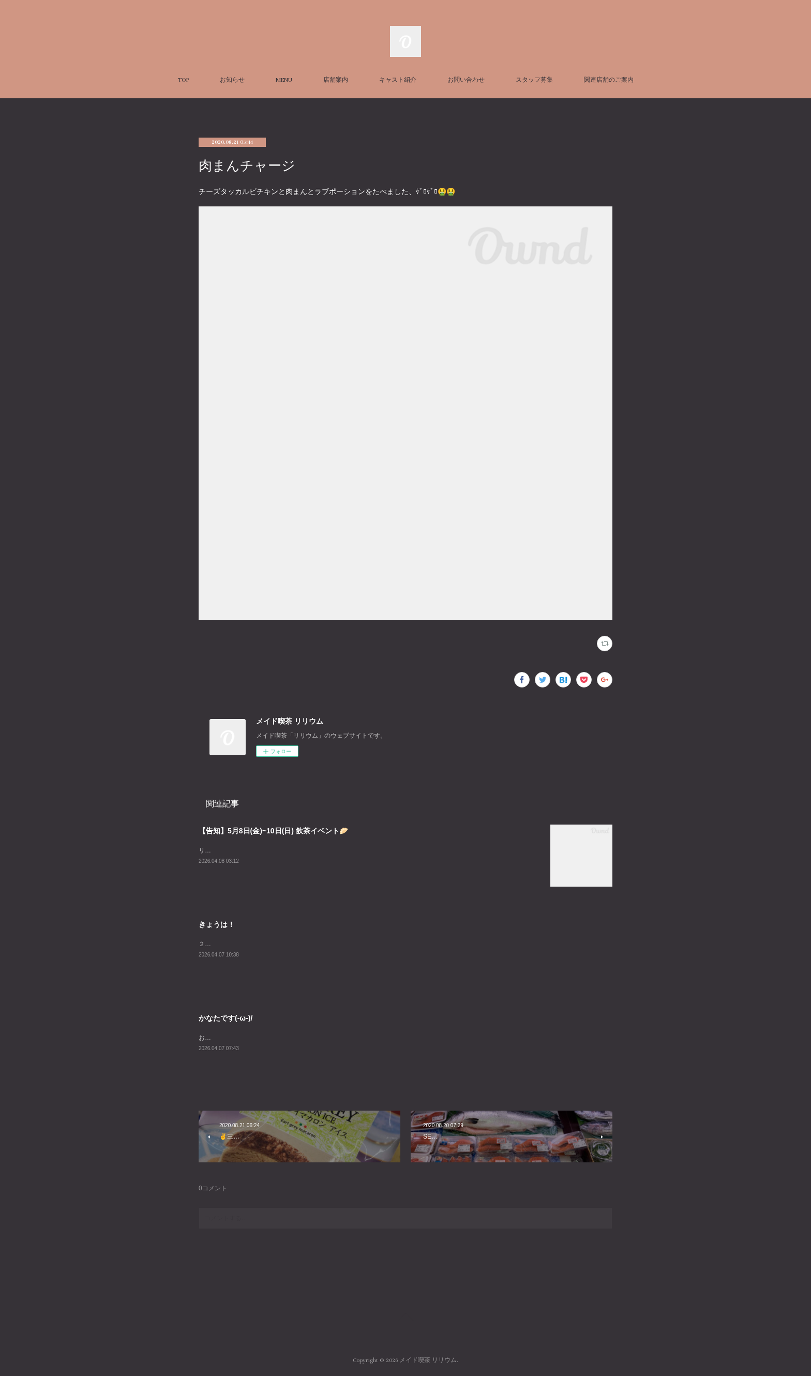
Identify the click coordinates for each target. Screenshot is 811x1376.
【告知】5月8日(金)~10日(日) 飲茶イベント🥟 (273, 831)
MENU (284, 80)
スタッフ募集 (534, 80)
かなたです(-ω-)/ (225, 1018)
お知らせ (232, 80)
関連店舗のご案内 (609, 80)
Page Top (405, 1318)
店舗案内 (335, 80)
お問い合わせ (466, 80)
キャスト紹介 (397, 80)
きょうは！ (217, 924)
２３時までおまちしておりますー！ (248, 944)
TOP (183, 80)
